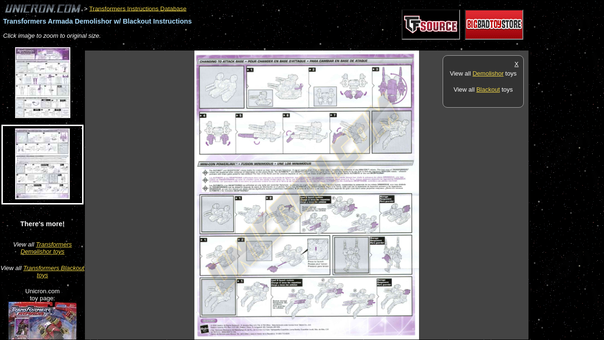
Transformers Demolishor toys (46, 248)
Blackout (488, 89)
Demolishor (487, 73)
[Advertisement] (256, 45)
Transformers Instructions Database (137, 8)
